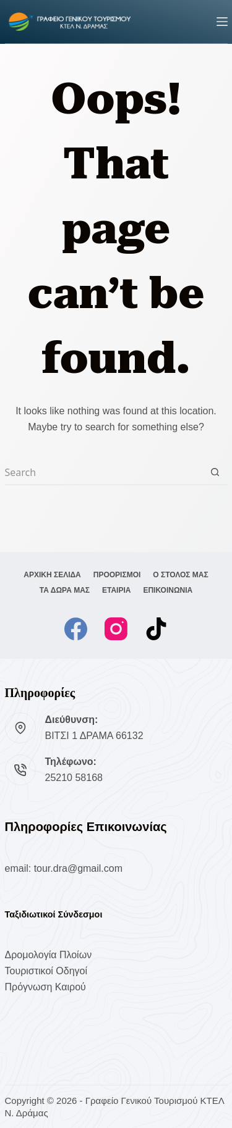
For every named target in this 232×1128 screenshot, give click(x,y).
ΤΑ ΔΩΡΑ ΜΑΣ (65, 590)
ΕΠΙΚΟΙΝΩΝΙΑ (167, 590)
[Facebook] (75, 628)
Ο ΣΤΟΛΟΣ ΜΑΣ (180, 574)
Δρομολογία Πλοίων (48, 955)
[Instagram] (116, 628)
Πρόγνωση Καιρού (45, 987)
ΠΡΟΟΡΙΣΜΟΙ (117, 574)
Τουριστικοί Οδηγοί (46, 971)
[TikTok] (156, 628)
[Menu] (222, 21)
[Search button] (215, 473)
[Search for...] (104, 473)
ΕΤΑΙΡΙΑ (116, 590)
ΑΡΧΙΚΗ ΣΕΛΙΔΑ (52, 574)
